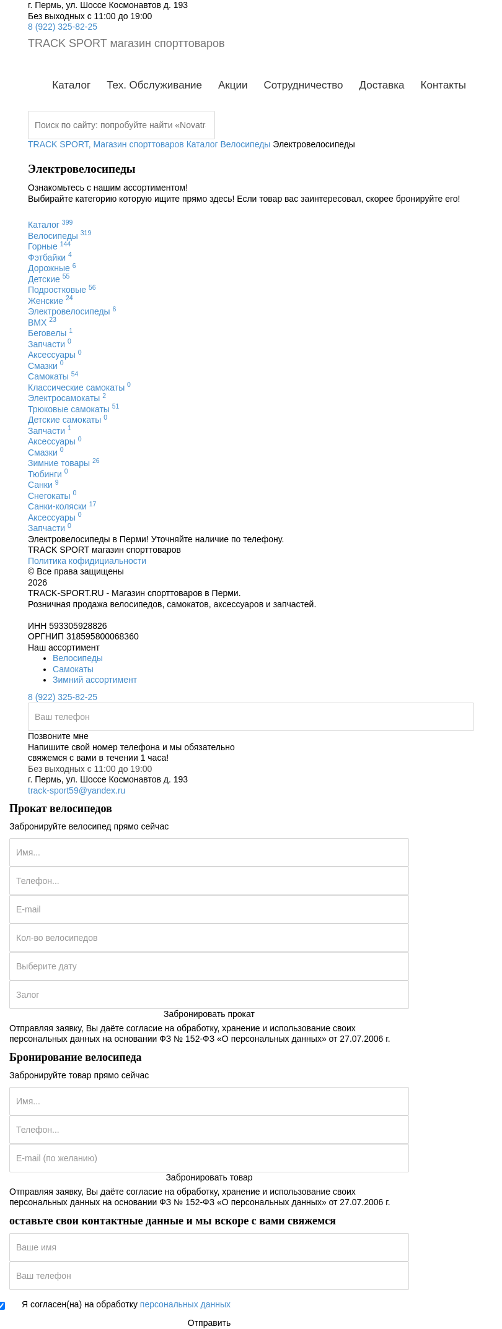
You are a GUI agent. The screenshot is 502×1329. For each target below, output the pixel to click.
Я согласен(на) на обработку (126, 1304)
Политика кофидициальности (87, 561)
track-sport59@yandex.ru (76, 790)
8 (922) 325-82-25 (62, 27)
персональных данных (185, 1304)
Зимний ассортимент (95, 680)
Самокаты (73, 669)
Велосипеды (78, 658)
